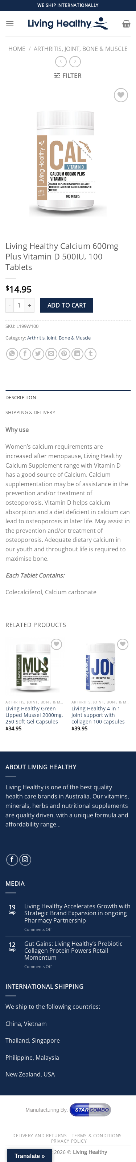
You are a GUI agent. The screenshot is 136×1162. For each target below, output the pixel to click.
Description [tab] (20, 397)
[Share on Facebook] (25, 354)
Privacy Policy (69, 1141)
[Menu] (9, 23)
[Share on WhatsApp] (12, 354)
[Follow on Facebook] (12, 860)
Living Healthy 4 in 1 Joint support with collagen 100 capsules (98, 715)
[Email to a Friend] (51, 354)
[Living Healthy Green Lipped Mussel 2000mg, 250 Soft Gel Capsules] (35, 666)
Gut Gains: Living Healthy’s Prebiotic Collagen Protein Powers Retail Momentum (73, 950)
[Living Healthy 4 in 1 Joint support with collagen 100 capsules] (101, 666)
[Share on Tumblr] (90, 354)
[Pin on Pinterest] (64, 354)
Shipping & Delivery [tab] (30, 412)
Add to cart (67, 305)
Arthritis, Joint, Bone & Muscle (81, 49)
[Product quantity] (19, 305)
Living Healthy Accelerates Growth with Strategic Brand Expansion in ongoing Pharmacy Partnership (77, 913)
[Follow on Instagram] (25, 860)
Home (16, 49)
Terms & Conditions (97, 1136)
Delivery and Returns (39, 1136)
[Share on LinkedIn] (77, 354)
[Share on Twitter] (38, 354)
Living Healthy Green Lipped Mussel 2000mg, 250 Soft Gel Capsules (34, 715)
